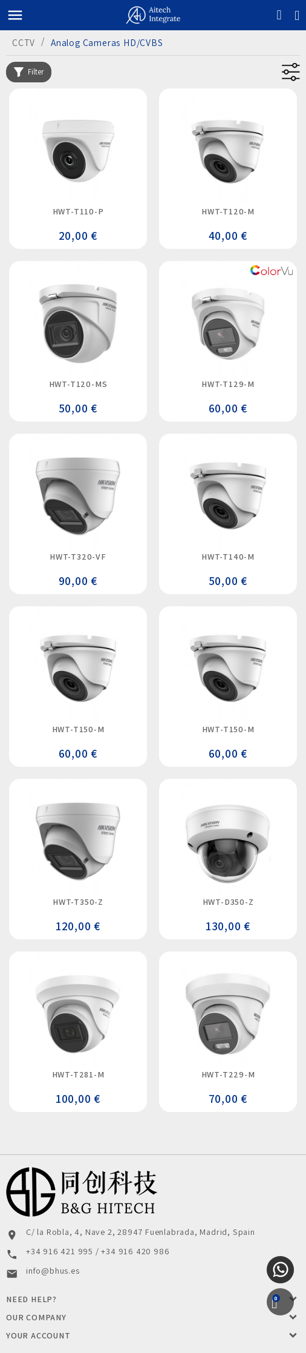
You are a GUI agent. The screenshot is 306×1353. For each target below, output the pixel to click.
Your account (38, 1335)
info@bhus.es (53, 1270)
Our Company (36, 1317)
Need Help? (31, 1299)
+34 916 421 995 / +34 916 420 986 (97, 1251)
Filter (29, 72)
